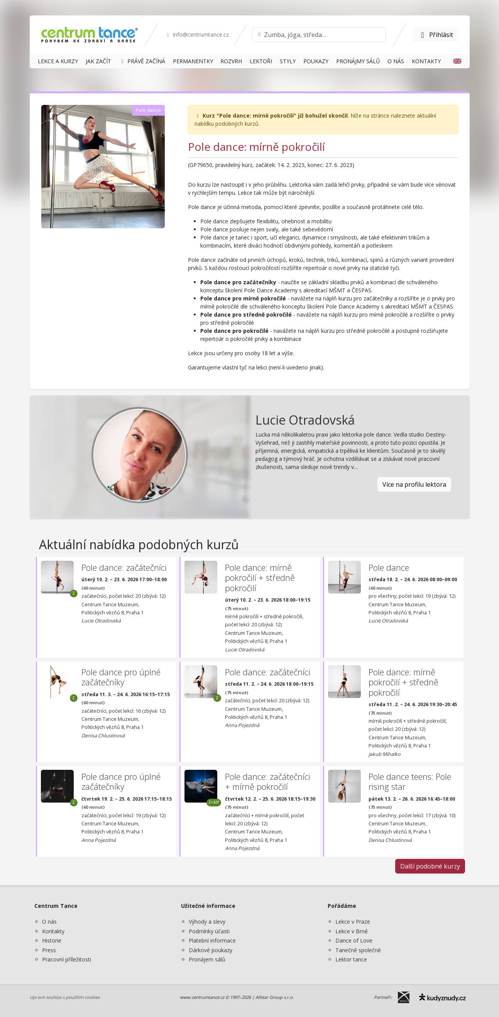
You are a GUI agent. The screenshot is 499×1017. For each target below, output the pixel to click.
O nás (49, 921)
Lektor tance (351, 959)
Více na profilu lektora (414, 484)
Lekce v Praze (352, 921)
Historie (51, 940)
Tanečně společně (358, 950)
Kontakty (53, 931)
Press (49, 950)
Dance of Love (353, 940)
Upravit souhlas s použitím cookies (65, 997)
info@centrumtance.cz (197, 34)
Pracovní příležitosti (66, 959)
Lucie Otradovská (305, 420)
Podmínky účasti (209, 931)
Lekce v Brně (351, 931)
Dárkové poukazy (210, 950)
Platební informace (212, 940)
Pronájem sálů (207, 959)
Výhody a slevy (207, 921)
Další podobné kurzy (430, 866)
